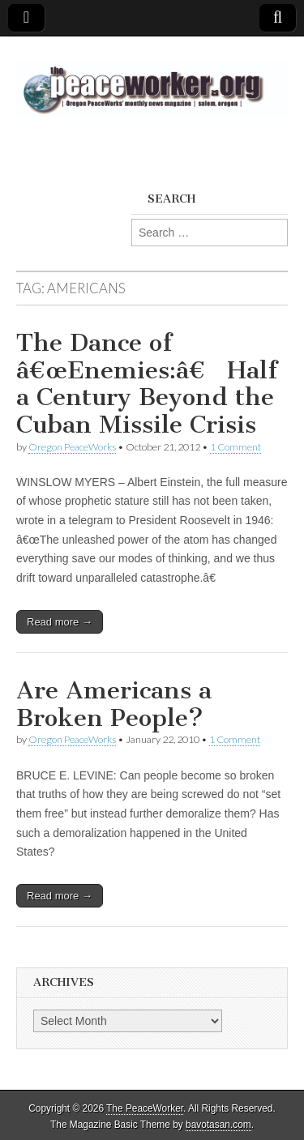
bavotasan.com (218, 1124)
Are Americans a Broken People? (114, 704)
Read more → (59, 622)
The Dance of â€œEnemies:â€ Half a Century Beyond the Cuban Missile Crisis (146, 383)
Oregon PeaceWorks (72, 447)
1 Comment (235, 447)
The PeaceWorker (144, 1108)
